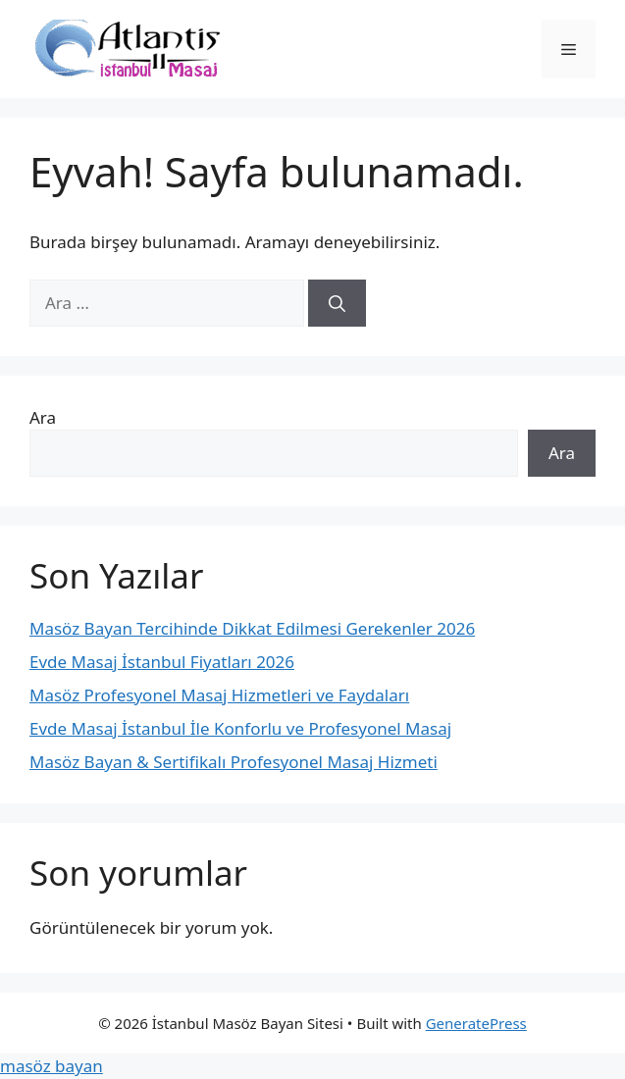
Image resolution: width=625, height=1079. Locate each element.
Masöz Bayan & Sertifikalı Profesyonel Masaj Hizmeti (233, 761)
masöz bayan (51, 1065)
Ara (42, 417)
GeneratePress (476, 1023)
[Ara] (337, 303)
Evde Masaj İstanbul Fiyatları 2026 (161, 661)
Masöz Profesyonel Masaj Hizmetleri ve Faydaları (219, 695)
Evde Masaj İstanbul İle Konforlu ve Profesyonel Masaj (240, 728)
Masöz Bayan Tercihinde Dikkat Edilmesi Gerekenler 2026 (252, 628)
